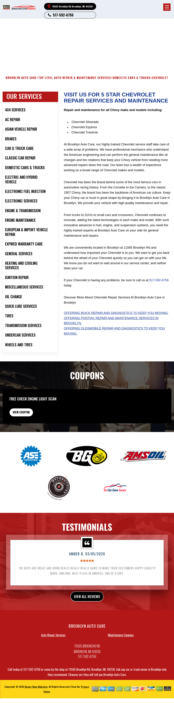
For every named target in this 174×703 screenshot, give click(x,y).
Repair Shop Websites (36, 695)
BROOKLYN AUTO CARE (21, 77)
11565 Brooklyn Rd (41, 30)
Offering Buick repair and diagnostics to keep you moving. (116, 313)
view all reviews (87, 604)
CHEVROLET (160, 77)
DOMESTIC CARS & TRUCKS (132, 77)
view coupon (28, 417)
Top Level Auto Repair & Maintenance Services (74, 77)
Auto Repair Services (53, 643)
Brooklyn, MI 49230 (64, 30)
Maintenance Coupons (121, 643)
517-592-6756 (63, 14)
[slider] (87, 567)
